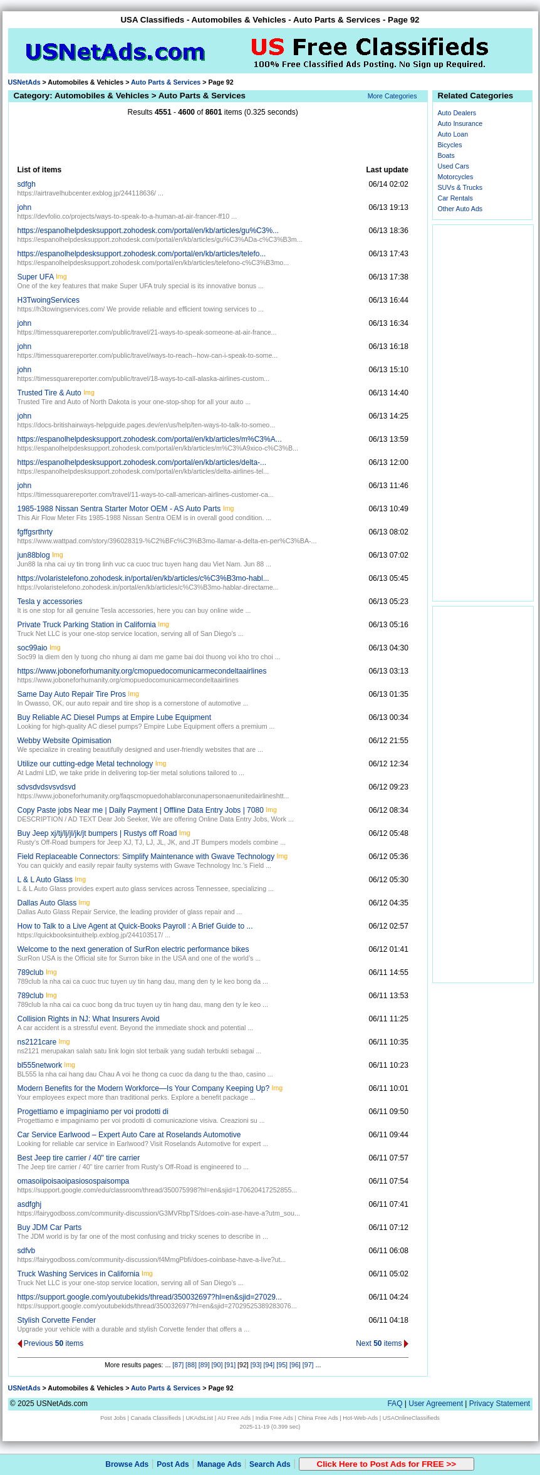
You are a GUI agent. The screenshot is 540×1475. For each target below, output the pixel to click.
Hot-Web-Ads (360, 1418)
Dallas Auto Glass (47, 903)
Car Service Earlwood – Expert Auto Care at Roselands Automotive (129, 1134)
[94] (269, 1364)
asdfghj (30, 1204)
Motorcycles (456, 176)
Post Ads (173, 1464)
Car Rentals (455, 198)
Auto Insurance (460, 123)
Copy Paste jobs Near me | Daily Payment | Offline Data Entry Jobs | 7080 (141, 810)
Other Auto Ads (460, 208)
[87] (178, 1364)
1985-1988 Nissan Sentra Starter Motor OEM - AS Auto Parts (119, 508)
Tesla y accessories (50, 601)
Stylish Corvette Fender (57, 1320)
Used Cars (453, 166)
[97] (308, 1364)
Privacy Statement (499, 1403)
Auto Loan (453, 134)
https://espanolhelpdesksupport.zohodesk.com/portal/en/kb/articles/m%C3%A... (150, 439)
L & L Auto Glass (45, 879)
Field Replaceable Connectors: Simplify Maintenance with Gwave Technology (146, 856)
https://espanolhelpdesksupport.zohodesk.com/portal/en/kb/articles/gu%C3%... (148, 230)
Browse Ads (126, 1464)
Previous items (51, 1343)
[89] (204, 1364)
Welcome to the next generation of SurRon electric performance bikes (133, 949)
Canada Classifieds (156, 1418)
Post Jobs (113, 1418)
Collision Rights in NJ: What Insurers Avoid (89, 1018)
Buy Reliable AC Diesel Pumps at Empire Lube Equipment (115, 717)
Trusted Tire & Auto (49, 392)
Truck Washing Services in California (79, 1273)
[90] (217, 1364)
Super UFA (36, 277)
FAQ (394, 1403)
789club (31, 972)
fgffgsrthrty (35, 532)
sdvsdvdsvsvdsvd (47, 787)
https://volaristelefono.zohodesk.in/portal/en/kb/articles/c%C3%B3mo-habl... (143, 578)
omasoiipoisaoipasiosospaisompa (74, 1181)
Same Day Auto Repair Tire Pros (72, 694)
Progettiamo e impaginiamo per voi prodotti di (93, 1111)
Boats (446, 155)
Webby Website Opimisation (65, 740)
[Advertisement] (213, 141)
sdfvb (27, 1250)
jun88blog (34, 555)
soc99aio (33, 648)
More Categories (392, 96)
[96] (295, 1364)
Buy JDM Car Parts (50, 1227)
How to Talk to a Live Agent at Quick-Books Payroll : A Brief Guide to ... (135, 926)
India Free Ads (274, 1418)
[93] (256, 1364)
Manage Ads (219, 1464)
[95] (282, 1364)
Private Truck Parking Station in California (87, 624)
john (25, 207)
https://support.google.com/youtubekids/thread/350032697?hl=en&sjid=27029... (150, 1297)
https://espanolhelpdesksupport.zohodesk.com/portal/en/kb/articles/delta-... (142, 462)
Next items (382, 1343)
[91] (230, 1364)
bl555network (40, 1065)
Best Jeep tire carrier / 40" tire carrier (79, 1158)
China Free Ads (318, 1418)
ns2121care (37, 1042)
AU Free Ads (234, 1418)
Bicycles (450, 145)
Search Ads (270, 1464)
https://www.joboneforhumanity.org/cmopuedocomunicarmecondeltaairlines (142, 671)
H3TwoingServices (49, 300)
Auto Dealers (457, 113)
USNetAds (24, 82)
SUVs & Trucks (460, 187)
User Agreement (435, 1403)
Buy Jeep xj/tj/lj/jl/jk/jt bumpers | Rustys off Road (97, 833)
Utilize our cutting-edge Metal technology (85, 763)
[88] (191, 1364)
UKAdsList (200, 1418)
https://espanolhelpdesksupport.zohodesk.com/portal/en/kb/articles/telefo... (142, 253)
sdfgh (27, 184)
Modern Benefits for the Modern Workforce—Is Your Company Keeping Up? (144, 1088)
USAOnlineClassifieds (411, 1418)
